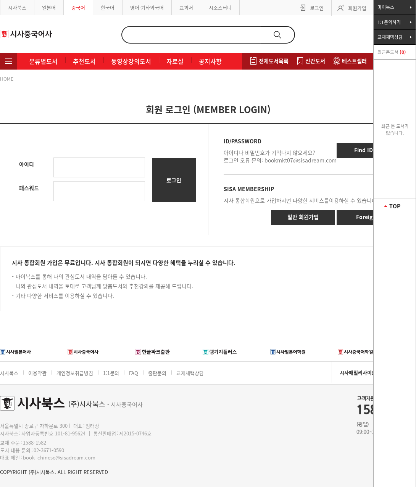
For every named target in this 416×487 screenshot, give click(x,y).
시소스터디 (220, 7)
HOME (6, 78)
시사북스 (17, 7)
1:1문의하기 (389, 22)
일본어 (49, 7)
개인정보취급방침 (74, 373)
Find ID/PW (368, 150)
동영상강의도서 (131, 61)
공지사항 (210, 61)
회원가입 (357, 7)
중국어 (78, 7)
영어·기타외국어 (147, 7)
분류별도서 (43, 61)
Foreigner (368, 217)
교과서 (186, 7)
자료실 (175, 61)
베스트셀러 (354, 61)
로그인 (317, 7)
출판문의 (157, 373)
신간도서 (315, 61)
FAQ (133, 373)
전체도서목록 (274, 61)
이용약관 (37, 373)
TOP (394, 206)
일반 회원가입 (303, 217)
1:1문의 (111, 373)
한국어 (107, 7)
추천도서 (84, 61)
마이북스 (385, 7)
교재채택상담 (190, 373)
